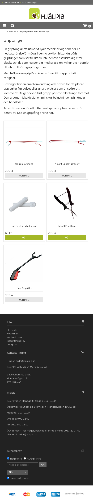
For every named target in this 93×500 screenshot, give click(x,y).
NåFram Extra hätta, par (24, 226)
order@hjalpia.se (26, 360)
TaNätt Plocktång (67, 226)
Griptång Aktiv (24, 288)
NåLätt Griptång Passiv (67, 163)
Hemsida (11, 31)
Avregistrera (34, 458)
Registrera (16, 458)
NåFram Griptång (24, 163)
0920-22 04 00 (25, 366)
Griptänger (44, 31)
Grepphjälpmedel (28, 31)
